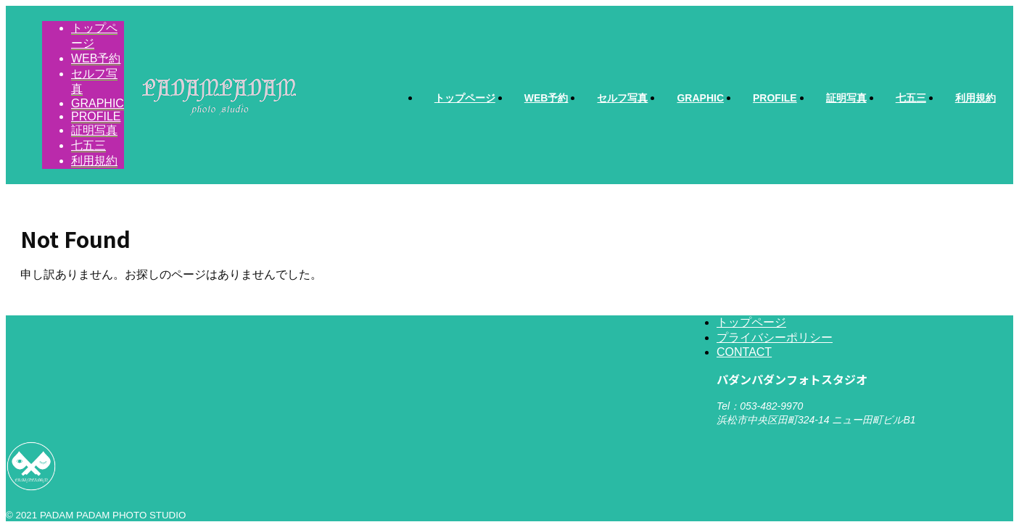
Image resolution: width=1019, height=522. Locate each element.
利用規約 (975, 98)
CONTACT (744, 352)
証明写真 (846, 98)
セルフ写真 (622, 98)
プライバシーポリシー (775, 337)
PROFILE (775, 98)
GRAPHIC (700, 98)
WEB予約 (546, 98)
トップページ (464, 98)
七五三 (911, 98)
